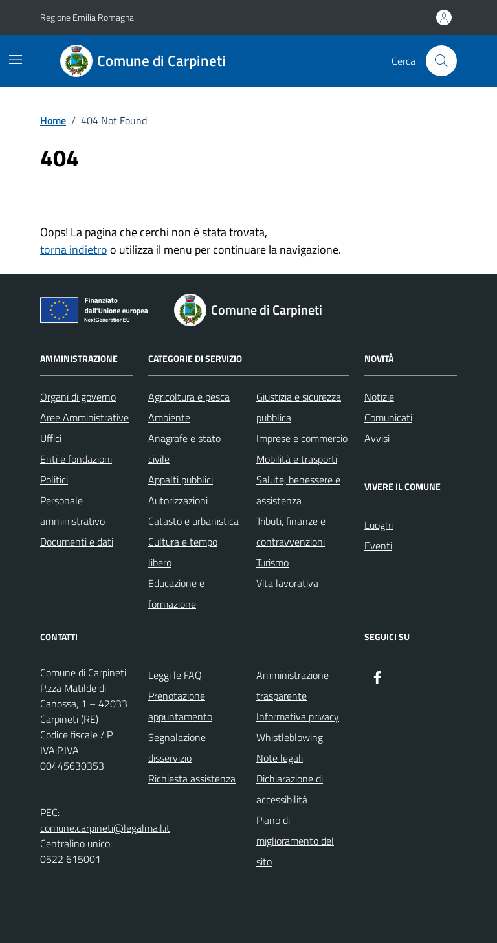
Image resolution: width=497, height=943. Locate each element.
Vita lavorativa (287, 583)
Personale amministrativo (72, 511)
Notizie (379, 397)
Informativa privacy (297, 716)
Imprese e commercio (302, 438)
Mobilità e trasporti (296, 459)
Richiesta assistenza (192, 778)
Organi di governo (78, 397)
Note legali (279, 758)
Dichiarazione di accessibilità (289, 789)
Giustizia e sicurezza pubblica (298, 407)
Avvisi (377, 438)
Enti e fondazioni (76, 459)
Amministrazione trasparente (292, 685)
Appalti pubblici (180, 479)
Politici (54, 479)
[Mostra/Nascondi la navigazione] (15, 59)
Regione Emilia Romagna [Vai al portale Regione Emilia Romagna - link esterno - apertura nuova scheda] (87, 17)
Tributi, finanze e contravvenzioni (291, 531)
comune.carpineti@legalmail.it (105, 828)
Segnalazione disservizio (177, 747)
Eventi (378, 545)
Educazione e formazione (176, 593)
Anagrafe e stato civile (184, 448)
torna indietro (73, 249)
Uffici (50, 438)
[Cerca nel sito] (441, 60)
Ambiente (169, 417)
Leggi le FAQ (175, 675)
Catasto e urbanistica (193, 521)
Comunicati (388, 417)
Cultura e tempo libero (182, 552)
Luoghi (378, 525)
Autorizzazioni (178, 500)
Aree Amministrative (84, 417)
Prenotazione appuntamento (180, 706)
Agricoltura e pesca (189, 397)
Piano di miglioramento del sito (295, 840)
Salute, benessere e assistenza (298, 490)
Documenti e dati (76, 541)
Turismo (272, 562)
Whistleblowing (289, 737)
